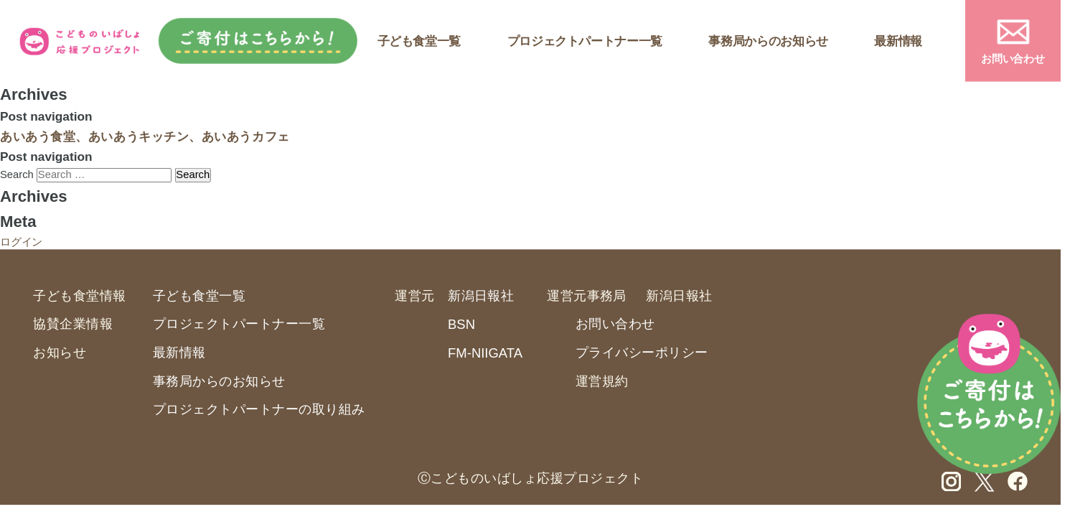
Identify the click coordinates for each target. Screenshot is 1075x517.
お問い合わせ (1013, 59)
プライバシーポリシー (642, 352)
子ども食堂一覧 (419, 40)
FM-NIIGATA (485, 353)
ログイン (21, 241)
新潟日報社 (481, 295)
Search (17, 175)
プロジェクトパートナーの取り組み (259, 409)
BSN (461, 324)
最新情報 (898, 40)
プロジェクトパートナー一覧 (584, 40)
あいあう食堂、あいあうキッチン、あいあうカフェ (145, 136)
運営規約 (602, 380)
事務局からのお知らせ (767, 40)
